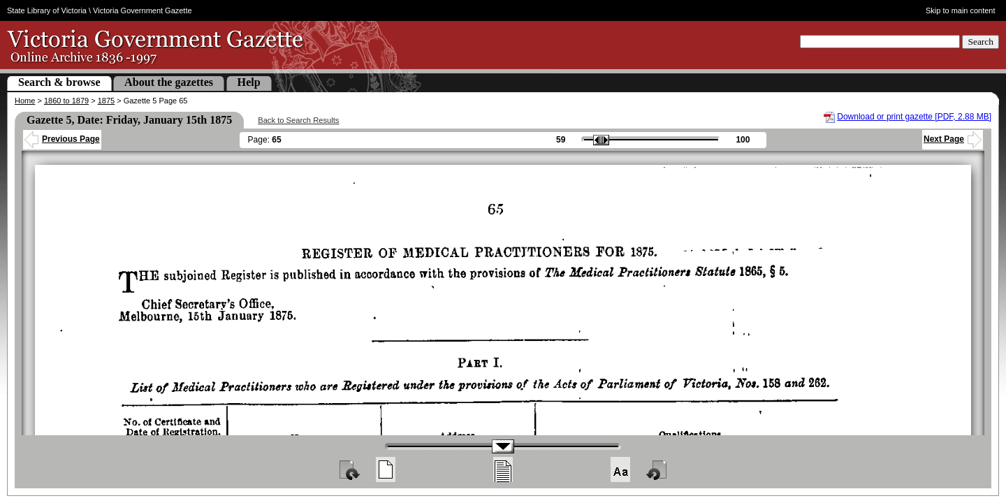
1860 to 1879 (66, 100)
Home (25, 100)
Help (249, 82)
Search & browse (59, 82)
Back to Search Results (298, 120)
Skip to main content (961, 10)
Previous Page (62, 139)
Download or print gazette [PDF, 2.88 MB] (914, 117)
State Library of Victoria (47, 10)
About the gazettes (168, 82)
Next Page (953, 139)
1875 (106, 100)
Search (980, 41)
